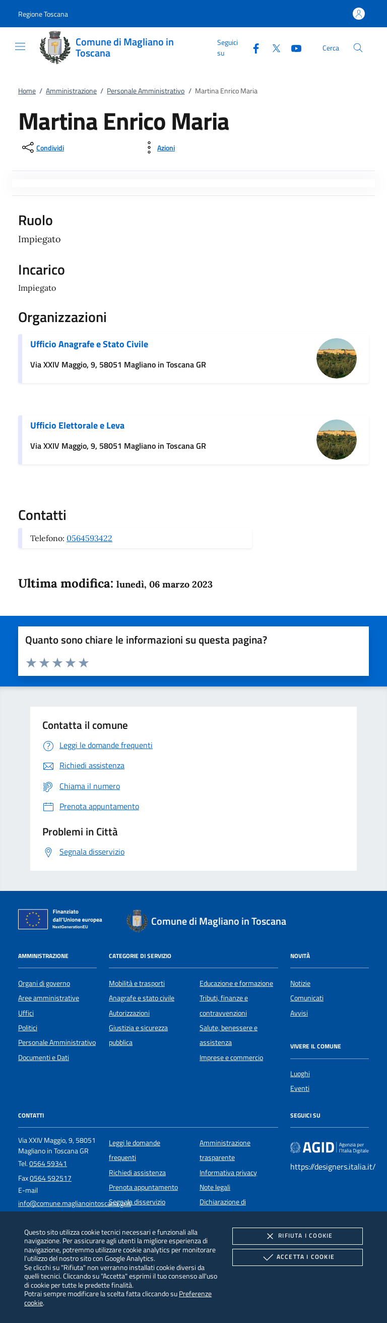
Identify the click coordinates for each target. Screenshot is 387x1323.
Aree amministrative (48, 997)
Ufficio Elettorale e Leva (77, 425)
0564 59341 (48, 1163)
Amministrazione (71, 90)
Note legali (215, 1187)
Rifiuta (297, 1236)
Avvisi (299, 1013)
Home (27, 90)
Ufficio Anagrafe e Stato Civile (89, 344)
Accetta (298, 1257)
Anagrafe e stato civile (141, 997)
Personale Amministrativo (145, 90)
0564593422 (89, 538)
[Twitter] (272, 47)
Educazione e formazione (236, 983)
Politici (27, 1027)
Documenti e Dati (43, 1057)
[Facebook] (252, 47)
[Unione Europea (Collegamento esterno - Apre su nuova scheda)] (63, 921)
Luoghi (300, 1073)
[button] (43, 14)
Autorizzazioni (129, 1013)
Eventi (299, 1088)
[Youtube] (292, 47)
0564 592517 (51, 1178)
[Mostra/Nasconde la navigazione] (20, 46)
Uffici (26, 1013)
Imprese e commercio (231, 1057)
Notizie (300, 983)
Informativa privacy (228, 1172)
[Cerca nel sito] (358, 48)
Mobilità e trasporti (137, 983)
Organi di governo (44, 983)
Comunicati (307, 997)
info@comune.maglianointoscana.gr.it (74, 1203)
